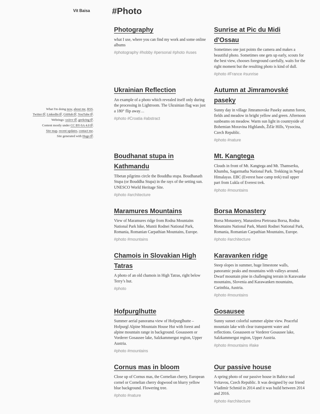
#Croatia (134, 118)
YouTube (84, 114)
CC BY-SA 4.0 (80, 125)
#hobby (146, 52)
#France (234, 74)
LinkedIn (52, 114)
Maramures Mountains (148, 210)
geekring (84, 120)
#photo (178, 52)
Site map (51, 131)
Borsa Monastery (240, 210)
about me (80, 109)
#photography (126, 52)
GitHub (68, 114)
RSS (90, 109)
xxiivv (69, 120)
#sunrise (250, 74)
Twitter (37, 114)
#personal (162, 52)
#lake (254, 345)
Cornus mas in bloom (147, 366)
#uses (191, 52)
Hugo (86, 136)
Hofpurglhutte (135, 311)
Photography (134, 29)
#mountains (237, 190)
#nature (234, 140)
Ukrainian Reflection (145, 89)
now (69, 109)
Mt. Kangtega (234, 155)
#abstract (152, 118)
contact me (86, 131)
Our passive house (242, 366)
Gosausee (229, 311)
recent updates (68, 131)
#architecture (138, 195)
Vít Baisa (81, 11)
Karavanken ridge (241, 255)
